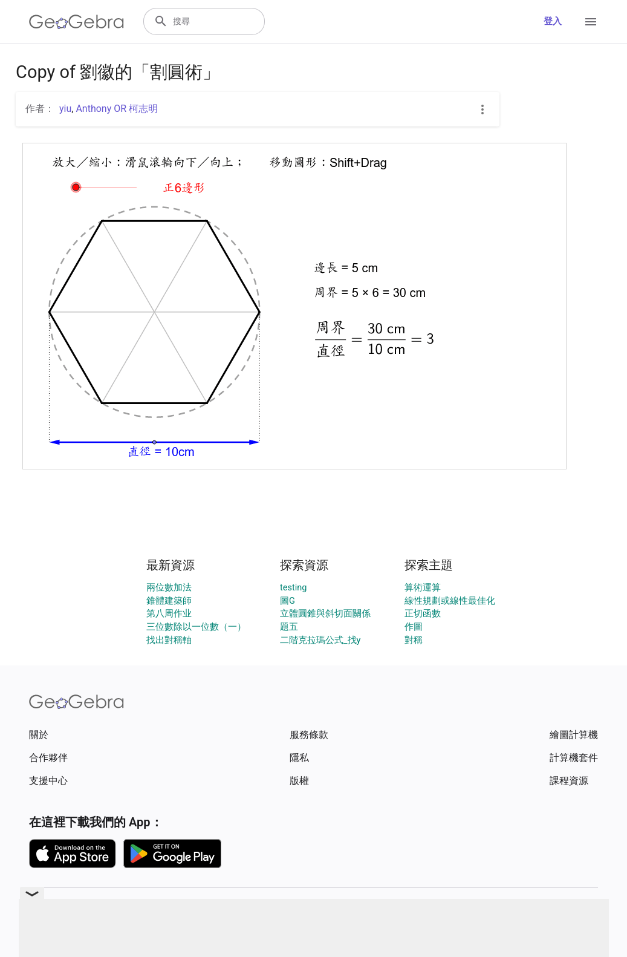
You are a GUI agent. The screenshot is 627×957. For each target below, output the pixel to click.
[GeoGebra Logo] (76, 22)
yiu (65, 108)
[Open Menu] (590, 22)
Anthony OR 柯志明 (117, 108)
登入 (553, 21)
